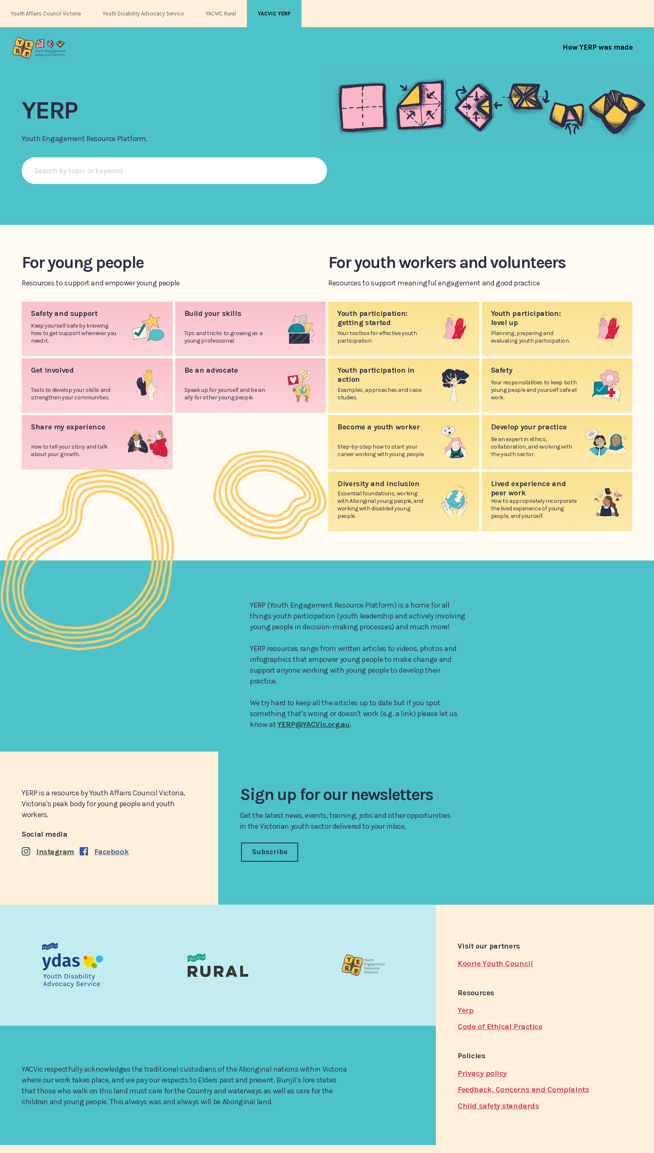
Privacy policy (482, 1073)
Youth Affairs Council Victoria (46, 13)
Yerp (465, 1010)
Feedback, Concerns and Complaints (523, 1089)
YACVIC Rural (221, 13)
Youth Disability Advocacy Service (143, 13)
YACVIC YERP (274, 13)
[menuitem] (598, 47)
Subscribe (269, 852)
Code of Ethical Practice (500, 1026)
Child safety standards (498, 1105)
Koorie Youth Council (495, 963)
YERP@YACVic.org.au (313, 724)
